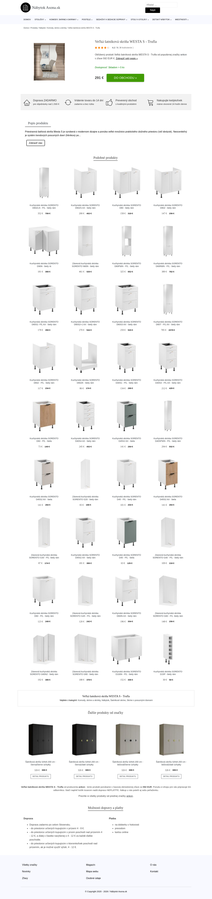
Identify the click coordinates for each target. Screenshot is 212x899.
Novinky (26, 871)
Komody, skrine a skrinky (62, 19)
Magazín (90, 865)
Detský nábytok (161, 19)
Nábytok (42, 28)
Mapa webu (92, 871)
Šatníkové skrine (118, 700)
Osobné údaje (93, 878)
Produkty (34, 28)
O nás (153, 865)
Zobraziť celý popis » (127, 58)
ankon (183, 54)
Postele (86, 19)
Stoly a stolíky (139, 19)
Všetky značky (29, 865)
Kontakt (154, 871)
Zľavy (25, 878)
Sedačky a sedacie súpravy (110, 19)
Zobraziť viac (35, 143)
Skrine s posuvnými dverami (140, 700)
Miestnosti (181, 19)
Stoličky (39, 19)
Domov (27, 19)
